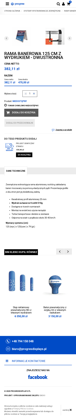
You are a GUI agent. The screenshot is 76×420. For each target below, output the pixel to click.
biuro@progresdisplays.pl (29, 349)
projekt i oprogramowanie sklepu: (24, 395)
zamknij (67, 409)
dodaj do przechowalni (19, 123)
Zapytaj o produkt (64, 130)
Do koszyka (24, 155)
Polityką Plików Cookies (23, 409)
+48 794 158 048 (23, 341)
